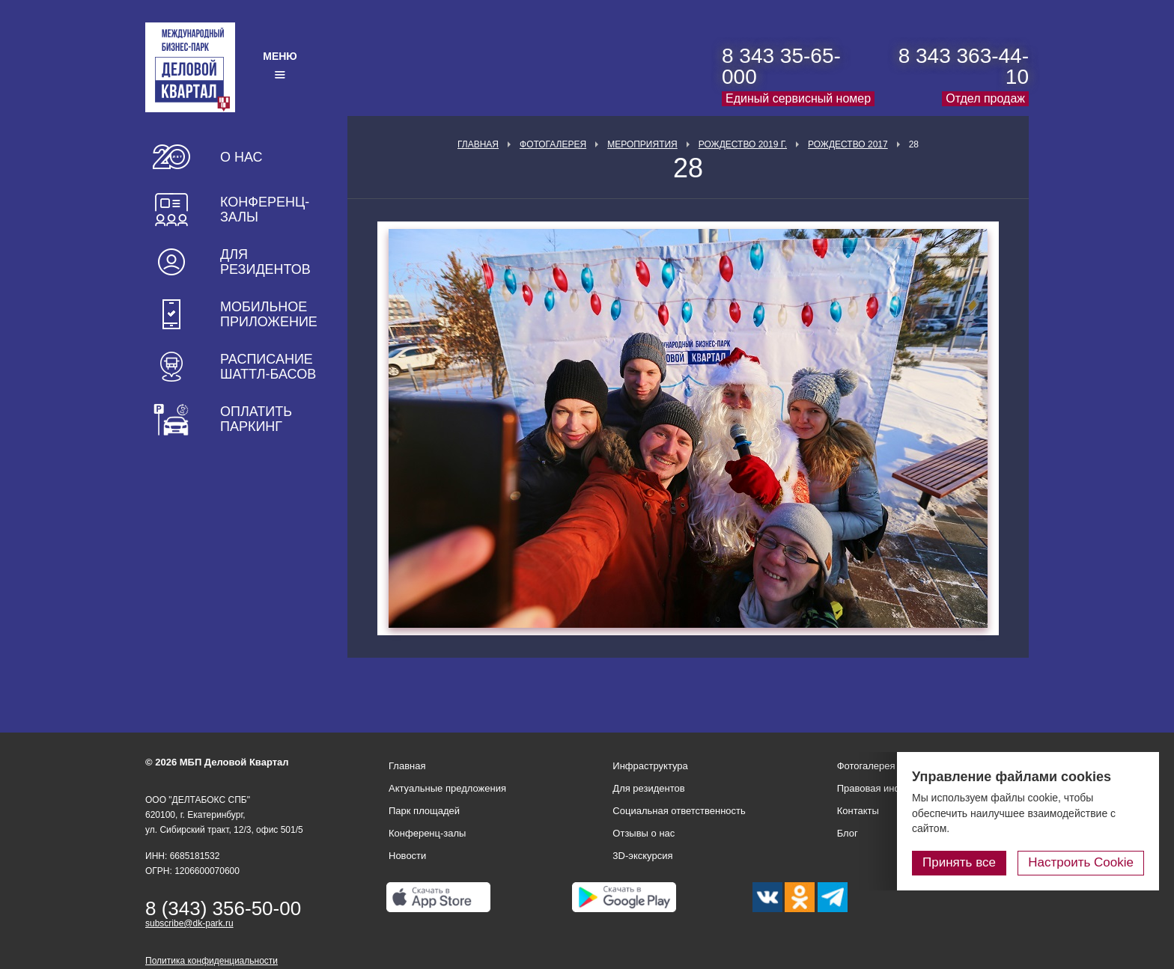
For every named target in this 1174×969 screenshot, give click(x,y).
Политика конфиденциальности (211, 961)
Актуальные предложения (447, 788)
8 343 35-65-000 (781, 66)
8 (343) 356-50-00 (223, 908)
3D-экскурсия (642, 855)
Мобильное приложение (268, 314)
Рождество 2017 (848, 144)
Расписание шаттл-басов (268, 367)
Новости (407, 855)
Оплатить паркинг (256, 419)
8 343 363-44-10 (963, 66)
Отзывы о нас (643, 833)
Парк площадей (424, 810)
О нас (241, 157)
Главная (478, 144)
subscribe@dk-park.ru (189, 923)
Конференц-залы (264, 209)
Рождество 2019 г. (743, 144)
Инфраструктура (649, 765)
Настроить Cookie (1081, 862)
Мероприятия (642, 144)
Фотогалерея (553, 144)
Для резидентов (265, 262)
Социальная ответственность (679, 810)
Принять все (959, 862)
